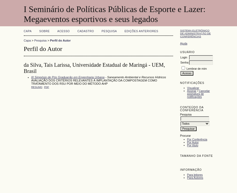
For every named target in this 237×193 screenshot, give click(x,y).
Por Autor (193, 142)
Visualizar (193, 88)
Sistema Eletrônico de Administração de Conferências (195, 33)
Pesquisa (109, 31)
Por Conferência (197, 139)
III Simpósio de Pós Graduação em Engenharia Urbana (68, 77)
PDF (46, 87)
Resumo (37, 87)
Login (183, 57)
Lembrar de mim (197, 68)
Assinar (192, 91)
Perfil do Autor (60, 40)
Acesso (63, 31)
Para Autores (195, 177)
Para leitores (195, 174)
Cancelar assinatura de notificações (198, 94)
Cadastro (85, 31)
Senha (184, 62)
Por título (192, 145)
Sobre (44, 31)
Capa (28, 31)
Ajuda (183, 43)
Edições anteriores (141, 31)
